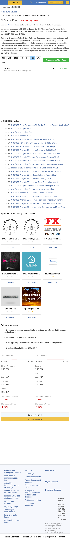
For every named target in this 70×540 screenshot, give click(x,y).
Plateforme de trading (12, 471)
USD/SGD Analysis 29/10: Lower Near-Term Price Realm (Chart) (37, 200)
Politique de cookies (33, 500)
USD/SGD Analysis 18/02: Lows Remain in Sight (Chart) (33, 150)
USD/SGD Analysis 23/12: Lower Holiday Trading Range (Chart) (36, 171)
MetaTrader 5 (50, 470)
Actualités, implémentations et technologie (11, 485)
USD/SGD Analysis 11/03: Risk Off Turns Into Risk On (32, 139)
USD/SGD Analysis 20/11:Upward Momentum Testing (32, 189)
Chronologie (29, 474)
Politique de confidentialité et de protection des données (32, 493)
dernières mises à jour (11, 478)
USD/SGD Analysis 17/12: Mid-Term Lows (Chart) (31, 178)
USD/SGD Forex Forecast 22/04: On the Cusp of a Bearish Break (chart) (40, 125)
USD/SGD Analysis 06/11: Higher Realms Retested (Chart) (34, 196)
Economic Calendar (53, 490)
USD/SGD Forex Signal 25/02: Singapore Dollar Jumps (33, 146)
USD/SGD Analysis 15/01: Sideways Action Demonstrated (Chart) (37, 164)
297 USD (53, 247)
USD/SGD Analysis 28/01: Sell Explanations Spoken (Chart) (35, 157)
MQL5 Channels (51, 482)
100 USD (32, 282)
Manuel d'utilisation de (11, 492)
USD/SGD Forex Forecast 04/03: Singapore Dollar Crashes (34, 143)
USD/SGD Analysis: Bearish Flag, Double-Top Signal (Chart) (35, 186)
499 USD (32, 317)
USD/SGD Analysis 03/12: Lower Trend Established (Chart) (34, 182)
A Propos (28, 470)
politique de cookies (57, 537)
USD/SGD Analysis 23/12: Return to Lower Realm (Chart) (34, 175)
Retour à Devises (10, 12)
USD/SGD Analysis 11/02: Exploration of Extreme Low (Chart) (35, 154)
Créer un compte (55, 3)
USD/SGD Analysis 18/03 (21, 136)
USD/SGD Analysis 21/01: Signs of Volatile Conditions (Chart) (35, 161)
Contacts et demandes (29, 504)
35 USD (10, 247)
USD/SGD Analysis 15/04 (21, 129)
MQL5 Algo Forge (11, 507)
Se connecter (41, 3)
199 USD (10, 282)
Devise (10, 25)
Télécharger (9, 511)
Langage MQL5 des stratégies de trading (12, 497)
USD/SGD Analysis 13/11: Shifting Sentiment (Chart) (32, 193)
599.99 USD (53, 282)
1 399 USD (10, 317)
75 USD (31, 247)
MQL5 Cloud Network (9, 502)
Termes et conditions (33, 477)
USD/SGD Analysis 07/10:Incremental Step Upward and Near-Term (38, 207)
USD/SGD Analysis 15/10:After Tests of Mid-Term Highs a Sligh (36, 203)
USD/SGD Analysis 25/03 (21, 132)
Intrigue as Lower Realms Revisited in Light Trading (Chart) (34, 168)
